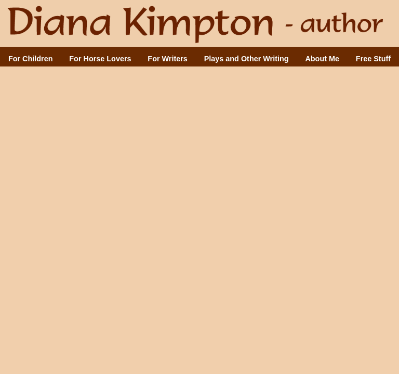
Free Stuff (373, 59)
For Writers (168, 59)
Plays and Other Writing (246, 59)
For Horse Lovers (100, 59)
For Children (30, 59)
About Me (322, 59)
